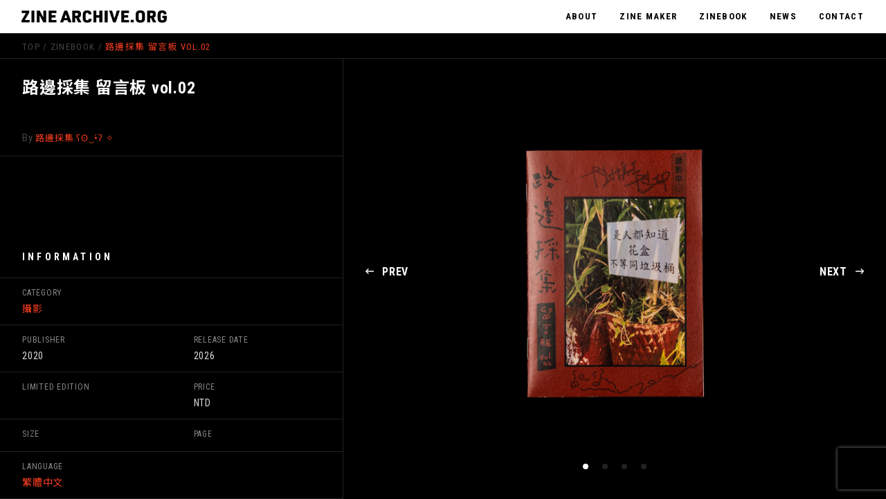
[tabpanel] (614, 272)
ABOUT (582, 16)
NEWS (783, 16)
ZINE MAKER (648, 16)
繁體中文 (42, 482)
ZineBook (73, 47)
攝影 (32, 308)
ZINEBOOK (723, 16)
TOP (31, 47)
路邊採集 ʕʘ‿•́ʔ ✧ (74, 138)
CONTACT (841, 16)
